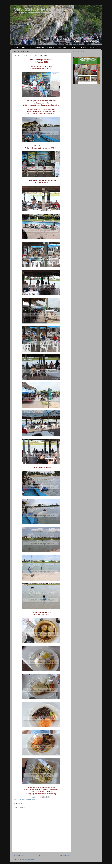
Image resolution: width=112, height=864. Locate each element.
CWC (19, 799)
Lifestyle (91, 47)
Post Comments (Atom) (28, 859)
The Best (73, 47)
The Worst (82, 47)
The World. (50, 47)
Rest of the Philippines (37, 47)
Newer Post (18, 855)
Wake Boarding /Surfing (29, 799)
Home (16, 47)
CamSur (23, 47)
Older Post (64, 855)
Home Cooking (62, 47)
